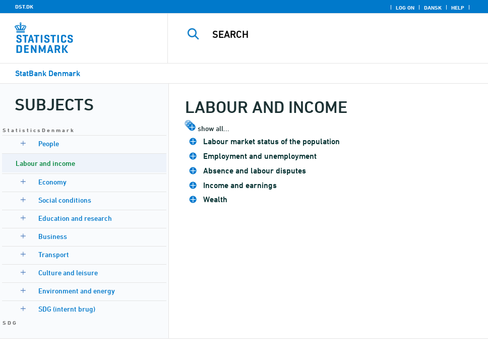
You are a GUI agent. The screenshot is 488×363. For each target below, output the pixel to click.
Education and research (75, 218)
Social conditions (64, 200)
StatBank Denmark (47, 73)
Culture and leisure (68, 272)
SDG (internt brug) (66, 309)
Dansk (433, 7)
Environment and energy (76, 290)
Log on (405, 7)
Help (457, 7)
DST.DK (24, 6)
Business (52, 236)
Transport (53, 254)
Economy (52, 181)
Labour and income (45, 163)
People (48, 143)
